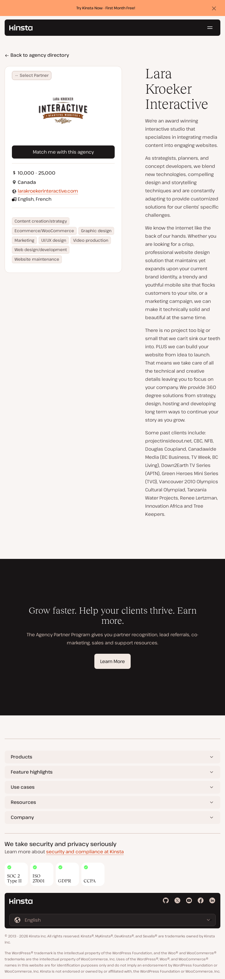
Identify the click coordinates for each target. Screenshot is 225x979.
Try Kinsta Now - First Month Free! (105, 7)
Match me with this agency (63, 152)
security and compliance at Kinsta (85, 851)
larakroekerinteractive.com (48, 191)
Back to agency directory (37, 55)
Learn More (112, 661)
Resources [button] (23, 802)
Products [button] (21, 757)
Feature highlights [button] (32, 772)
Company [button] (22, 817)
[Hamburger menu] (210, 27)
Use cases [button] (23, 787)
